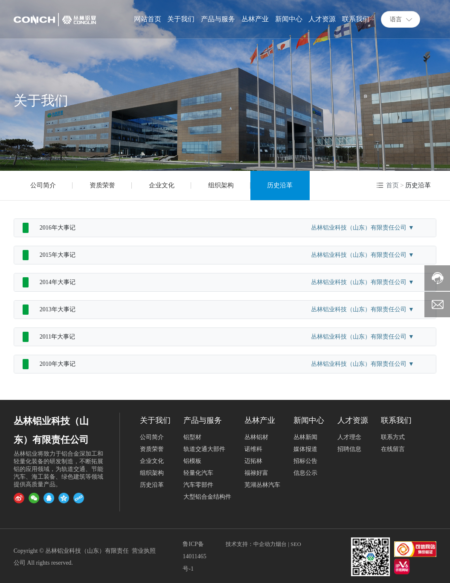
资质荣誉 (102, 185)
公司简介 (43, 185)
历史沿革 (280, 185)
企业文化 (161, 185)
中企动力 (264, 544)
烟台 (281, 544)
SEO (295, 544)
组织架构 (221, 185)
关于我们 (41, 100)
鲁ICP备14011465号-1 (194, 556)
